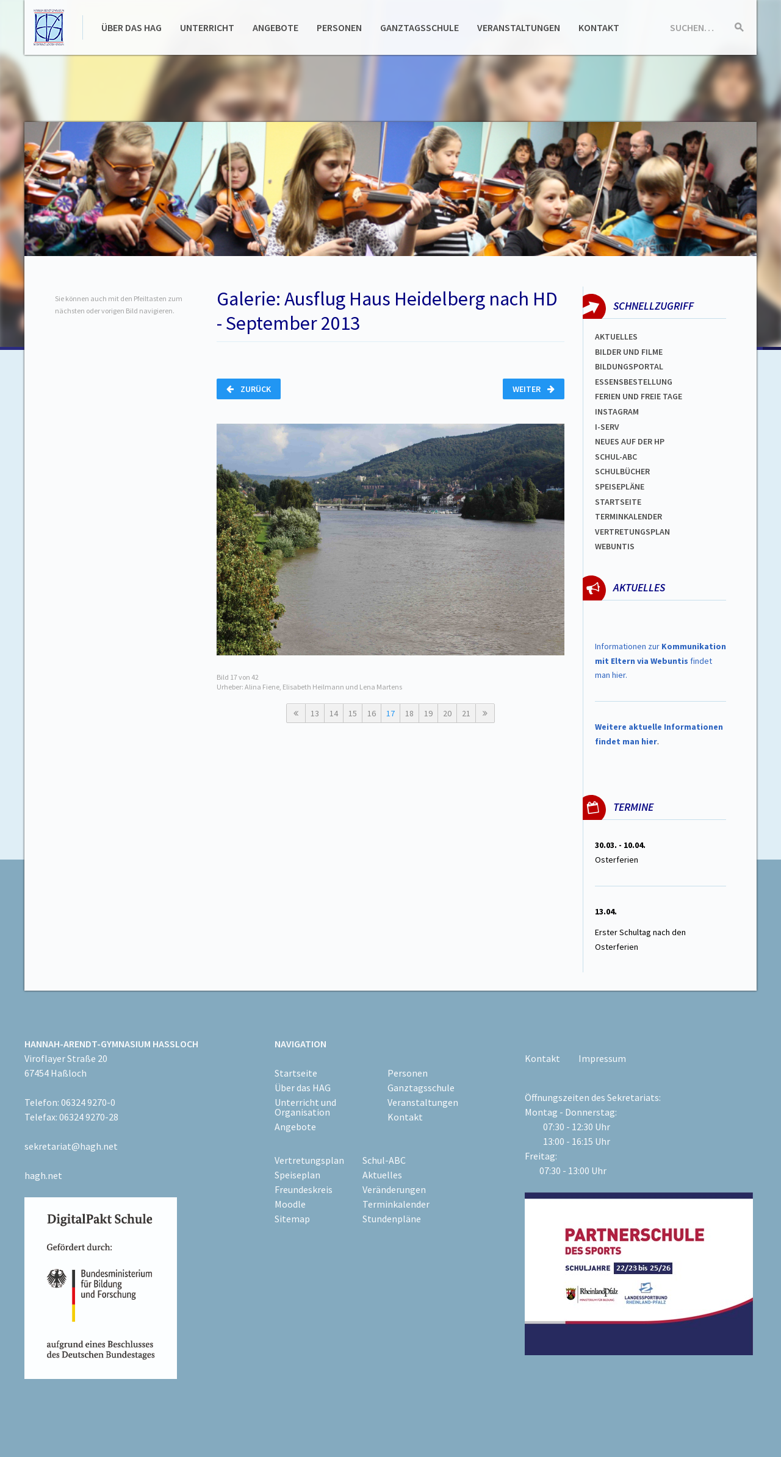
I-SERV (607, 426)
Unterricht (207, 27)
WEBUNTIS (615, 546)
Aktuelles (616, 336)
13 (315, 713)
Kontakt (598, 27)
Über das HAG (131, 27)
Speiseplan (297, 1175)
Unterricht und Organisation (305, 1107)
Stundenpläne (391, 1219)
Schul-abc (616, 456)
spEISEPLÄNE (619, 486)
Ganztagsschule (419, 27)
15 (352, 713)
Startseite (618, 501)
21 (466, 713)
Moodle (290, 1204)
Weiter (534, 388)
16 (371, 713)
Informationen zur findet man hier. (660, 661)
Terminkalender (628, 516)
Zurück (248, 388)
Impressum (602, 1058)
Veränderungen (394, 1189)
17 (390, 713)
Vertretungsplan (632, 531)
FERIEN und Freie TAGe (638, 396)
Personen (339, 27)
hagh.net (43, 1175)
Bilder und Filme (629, 351)
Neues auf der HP (629, 441)
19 (428, 713)
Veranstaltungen (518, 27)
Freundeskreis (304, 1189)
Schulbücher (622, 471)
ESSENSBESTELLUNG (633, 381)
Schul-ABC (384, 1160)
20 (447, 713)
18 (409, 713)
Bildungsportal (629, 366)
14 (333, 713)
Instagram (617, 411)
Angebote (275, 27)
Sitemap (292, 1219)
